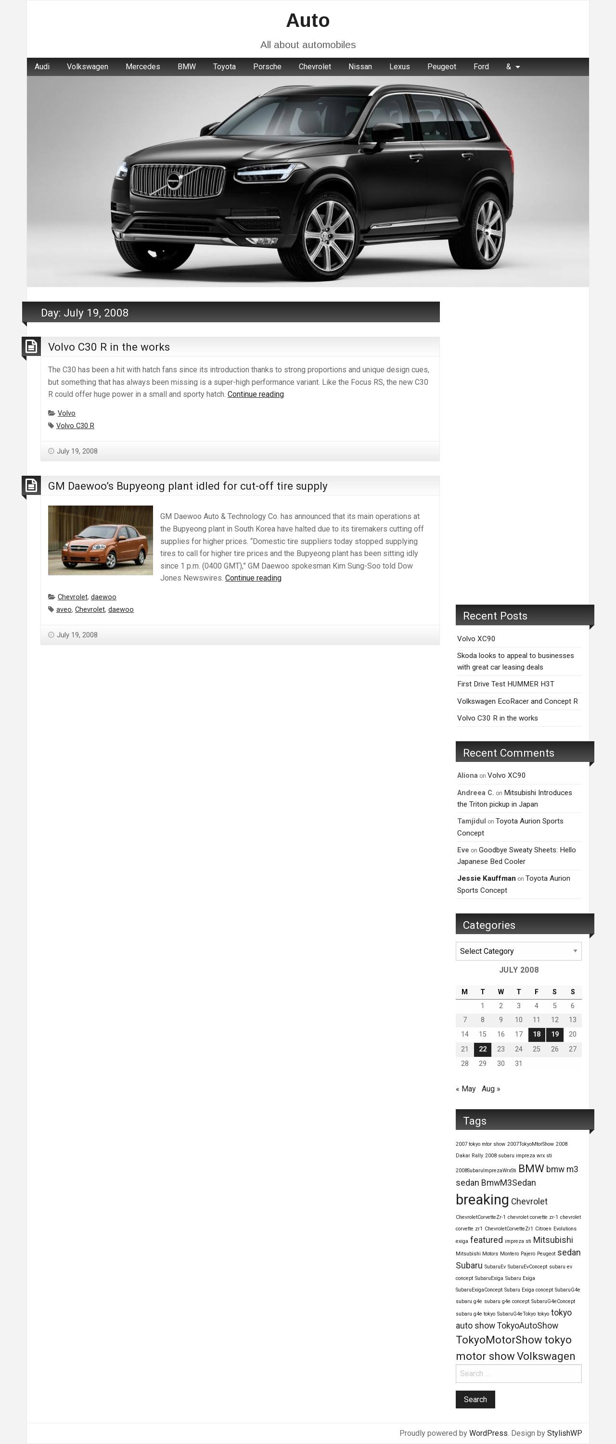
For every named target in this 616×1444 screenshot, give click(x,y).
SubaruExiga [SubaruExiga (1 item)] (489, 1278)
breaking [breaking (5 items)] (482, 1199)
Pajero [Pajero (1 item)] (528, 1254)
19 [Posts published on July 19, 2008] (555, 1034)
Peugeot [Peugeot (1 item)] (546, 1254)
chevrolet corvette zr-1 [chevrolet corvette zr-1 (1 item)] (533, 1217)
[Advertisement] (519, 446)
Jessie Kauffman (486, 878)
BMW (187, 66)
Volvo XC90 (476, 638)
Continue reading (256, 394)
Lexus (399, 66)
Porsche (267, 66)
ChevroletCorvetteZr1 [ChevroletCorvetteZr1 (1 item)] (509, 1229)
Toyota (224, 66)
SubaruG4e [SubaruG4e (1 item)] (567, 1290)
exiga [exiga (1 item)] (462, 1241)
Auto (308, 20)
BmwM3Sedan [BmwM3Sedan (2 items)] (508, 1183)
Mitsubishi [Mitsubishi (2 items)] (553, 1240)
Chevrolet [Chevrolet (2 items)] (529, 1201)
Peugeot (441, 66)
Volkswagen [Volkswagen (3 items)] (546, 1356)
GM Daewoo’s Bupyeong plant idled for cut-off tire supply (188, 486)
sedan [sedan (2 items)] (569, 1252)
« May (466, 1088)
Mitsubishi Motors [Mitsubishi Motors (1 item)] (477, 1254)
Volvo (67, 413)
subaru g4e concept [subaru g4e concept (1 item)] (506, 1301)
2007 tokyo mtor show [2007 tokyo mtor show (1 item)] (480, 1144)
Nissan (360, 66)
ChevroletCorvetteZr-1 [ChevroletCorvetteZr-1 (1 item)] (481, 1217)
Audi (42, 66)
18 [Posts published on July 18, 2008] (536, 1034)
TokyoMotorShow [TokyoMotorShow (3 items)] (499, 1339)
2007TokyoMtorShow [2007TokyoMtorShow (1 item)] (530, 1144)
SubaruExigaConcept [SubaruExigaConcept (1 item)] (479, 1290)
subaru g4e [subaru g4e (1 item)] (469, 1301)
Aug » (491, 1088)
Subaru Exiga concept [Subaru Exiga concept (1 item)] (528, 1290)
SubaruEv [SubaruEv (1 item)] (495, 1267)
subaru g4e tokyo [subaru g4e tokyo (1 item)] (475, 1314)
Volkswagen (87, 66)
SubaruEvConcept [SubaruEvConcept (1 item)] (527, 1267)
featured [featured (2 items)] (486, 1240)
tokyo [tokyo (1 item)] (543, 1314)
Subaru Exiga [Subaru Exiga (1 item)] (520, 1278)
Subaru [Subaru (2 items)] (469, 1265)
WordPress (488, 1433)
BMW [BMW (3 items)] (531, 1168)
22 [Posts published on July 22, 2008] (483, 1049)
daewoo (103, 597)
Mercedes (143, 66)
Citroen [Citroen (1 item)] (543, 1229)
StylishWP (564, 1433)
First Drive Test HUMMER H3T (505, 684)
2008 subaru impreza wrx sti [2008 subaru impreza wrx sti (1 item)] (518, 1156)
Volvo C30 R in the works (109, 347)
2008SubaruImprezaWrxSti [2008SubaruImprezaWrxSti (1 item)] (486, 1170)
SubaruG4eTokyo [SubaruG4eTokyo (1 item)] (516, 1314)
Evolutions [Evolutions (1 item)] (565, 1229)
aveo (64, 610)
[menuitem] (42, 67)
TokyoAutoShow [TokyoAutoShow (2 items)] (527, 1325)
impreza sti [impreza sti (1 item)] (518, 1241)
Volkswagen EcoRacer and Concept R (517, 701)
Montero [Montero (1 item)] (509, 1254)
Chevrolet (315, 66)
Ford (481, 66)
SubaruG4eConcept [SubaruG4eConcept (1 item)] (553, 1301)
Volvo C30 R (75, 426)
